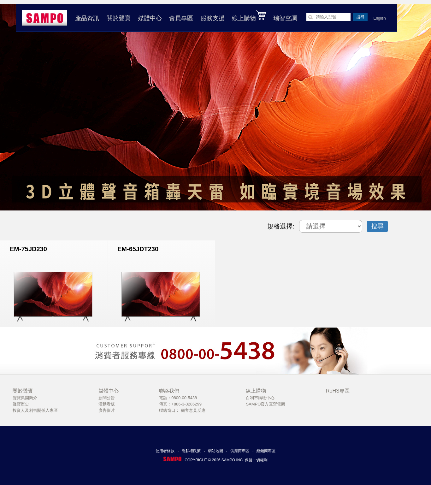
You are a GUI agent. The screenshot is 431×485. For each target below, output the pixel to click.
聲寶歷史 (21, 404)
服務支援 (212, 18)
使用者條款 (165, 451)
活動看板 (106, 404)
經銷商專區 (266, 451)
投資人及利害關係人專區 (35, 410)
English (379, 18)
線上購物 (248, 15)
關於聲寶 (118, 18)
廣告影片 (106, 410)
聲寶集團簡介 (25, 397)
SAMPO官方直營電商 (265, 404)
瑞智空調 (285, 18)
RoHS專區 (338, 390)
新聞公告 (106, 397)
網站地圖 (215, 451)
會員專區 (180, 18)
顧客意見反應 (193, 410)
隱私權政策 (191, 451)
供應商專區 (239, 451)
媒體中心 (149, 18)
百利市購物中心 (260, 397)
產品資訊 (86, 18)
